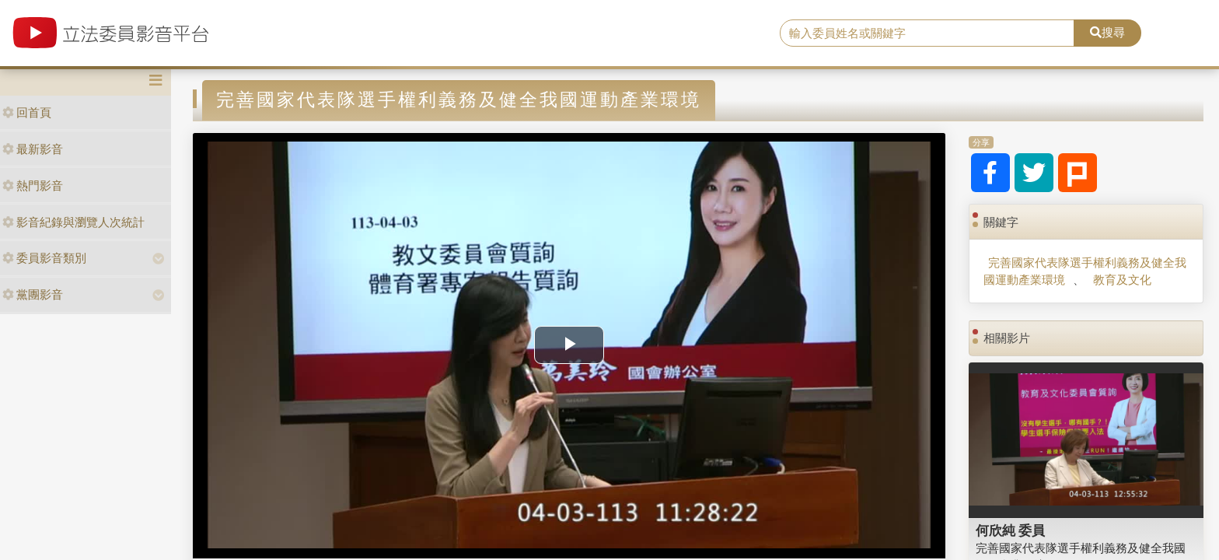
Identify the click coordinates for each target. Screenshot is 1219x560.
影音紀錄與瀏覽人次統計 (73, 222)
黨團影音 (32, 294)
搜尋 (1107, 32)
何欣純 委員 (1011, 530)
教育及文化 (1122, 279)
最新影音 (32, 149)
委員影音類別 (44, 257)
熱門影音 (32, 185)
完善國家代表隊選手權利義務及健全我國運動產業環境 (1084, 270)
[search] (927, 33)
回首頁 (26, 112)
